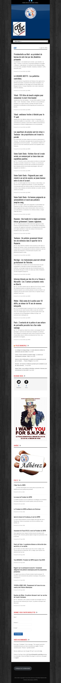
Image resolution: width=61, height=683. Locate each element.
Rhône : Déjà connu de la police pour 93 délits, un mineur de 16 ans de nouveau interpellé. (28, 303)
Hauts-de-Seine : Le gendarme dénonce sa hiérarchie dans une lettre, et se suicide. (30, 545)
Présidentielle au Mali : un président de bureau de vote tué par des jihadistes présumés (28, 57)
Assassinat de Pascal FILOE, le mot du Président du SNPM (30, 531)
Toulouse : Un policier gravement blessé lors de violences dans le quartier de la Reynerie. (28, 240)
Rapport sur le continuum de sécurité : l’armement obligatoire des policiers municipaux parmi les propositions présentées (30, 570)
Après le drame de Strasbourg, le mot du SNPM (27, 517)
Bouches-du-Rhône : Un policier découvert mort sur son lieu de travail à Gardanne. (30, 596)
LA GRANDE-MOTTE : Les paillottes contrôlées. (26, 77)
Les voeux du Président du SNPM (23, 497)
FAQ (27, 656)
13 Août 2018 (22, 71)
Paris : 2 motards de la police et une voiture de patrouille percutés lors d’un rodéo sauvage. (30, 325)
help (41, 651)
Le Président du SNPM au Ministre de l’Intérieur (27, 509)
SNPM (28, 71)
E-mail (16, 628)
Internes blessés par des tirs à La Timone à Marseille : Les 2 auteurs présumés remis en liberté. (29, 281)
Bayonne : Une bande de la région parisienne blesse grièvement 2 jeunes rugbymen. (30, 220)
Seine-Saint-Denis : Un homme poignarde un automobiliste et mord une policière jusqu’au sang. (29, 200)
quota (37, 646)
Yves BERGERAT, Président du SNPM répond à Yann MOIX (29, 560)
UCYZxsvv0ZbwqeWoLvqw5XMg (35, 654)
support (17, 657)
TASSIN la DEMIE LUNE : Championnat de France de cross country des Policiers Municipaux (29, 586)
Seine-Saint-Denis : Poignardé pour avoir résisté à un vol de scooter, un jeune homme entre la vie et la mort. (29, 178)
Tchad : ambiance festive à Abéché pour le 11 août (29, 115)
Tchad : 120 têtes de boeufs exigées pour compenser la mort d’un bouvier (28, 96)
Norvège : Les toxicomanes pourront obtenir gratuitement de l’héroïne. (29, 261)
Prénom (16, 622)
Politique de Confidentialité (23, 668)
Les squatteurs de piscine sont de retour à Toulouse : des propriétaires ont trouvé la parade (29, 134)
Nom (15, 617)
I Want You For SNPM (19, 485)
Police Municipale (21, 345)
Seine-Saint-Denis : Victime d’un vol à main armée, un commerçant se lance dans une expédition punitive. (29, 156)
